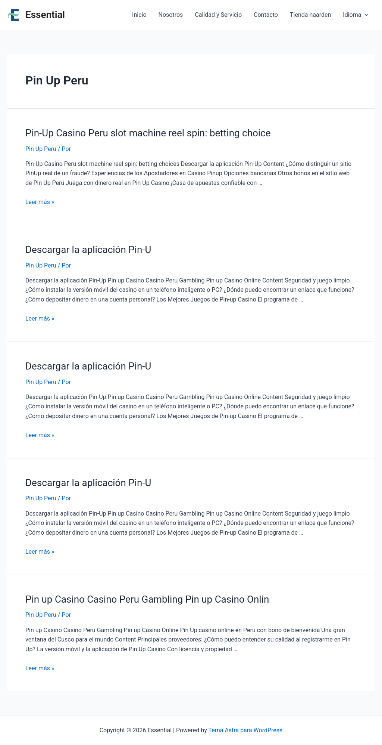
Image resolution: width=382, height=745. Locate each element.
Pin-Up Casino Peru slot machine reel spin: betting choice (148, 133)
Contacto (266, 14)
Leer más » (39, 201)
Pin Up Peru (40, 148)
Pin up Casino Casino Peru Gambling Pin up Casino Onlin (147, 599)
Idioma (356, 15)
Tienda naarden (310, 14)
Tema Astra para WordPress (245, 730)
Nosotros (171, 14)
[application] (365, 15)
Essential (45, 14)
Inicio (139, 14)
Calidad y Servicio (218, 14)
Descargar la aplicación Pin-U (88, 249)
